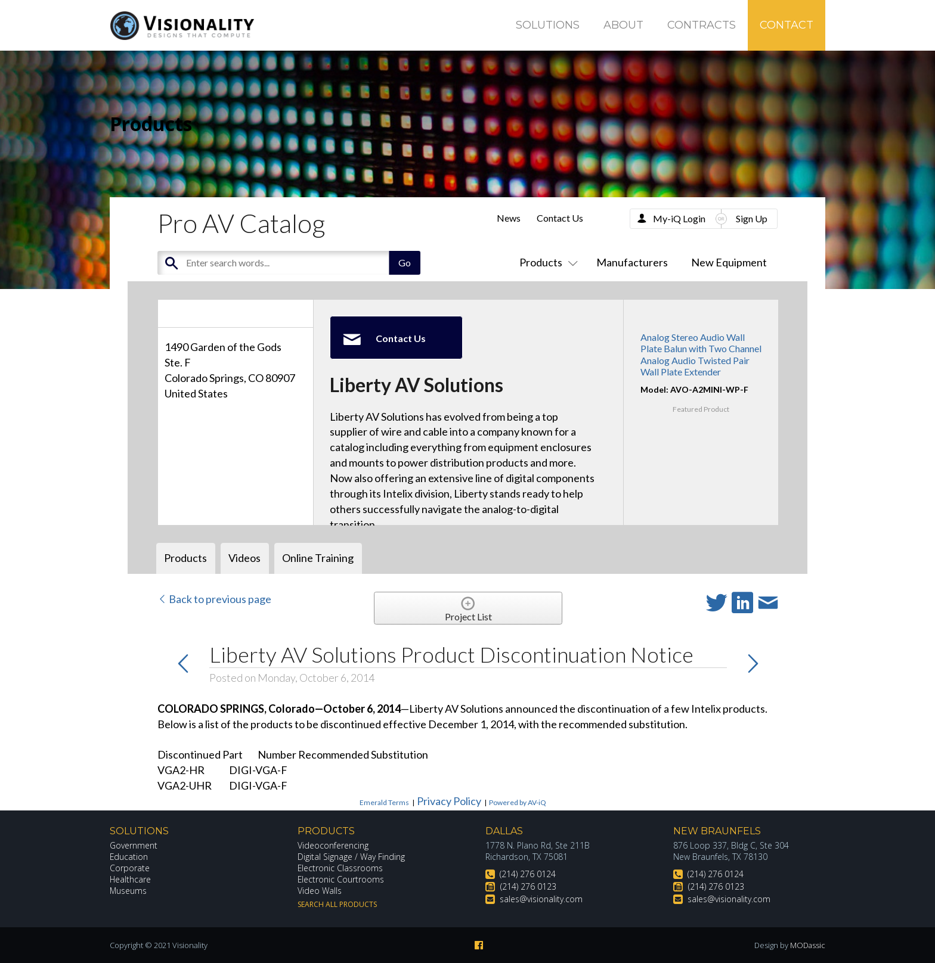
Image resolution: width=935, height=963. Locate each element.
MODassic (807, 945)
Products (546, 262)
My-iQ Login (679, 218)
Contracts (701, 25)
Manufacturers (632, 262)
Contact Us (560, 217)
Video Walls (320, 890)
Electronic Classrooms (340, 868)
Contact (786, 25)
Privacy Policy (449, 800)
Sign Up (751, 218)
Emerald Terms (384, 802)
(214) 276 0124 (528, 874)
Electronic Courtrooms (341, 879)
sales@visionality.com (541, 899)
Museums (128, 890)
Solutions (548, 25)
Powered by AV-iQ (517, 802)
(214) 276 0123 (528, 886)
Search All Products (337, 904)
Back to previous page (214, 598)
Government (133, 845)
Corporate (130, 868)
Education (129, 856)
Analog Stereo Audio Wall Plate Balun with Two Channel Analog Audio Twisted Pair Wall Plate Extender (700, 354)
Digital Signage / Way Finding (351, 856)
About (623, 25)
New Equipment (729, 262)
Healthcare (130, 879)
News (509, 217)
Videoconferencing (333, 845)
